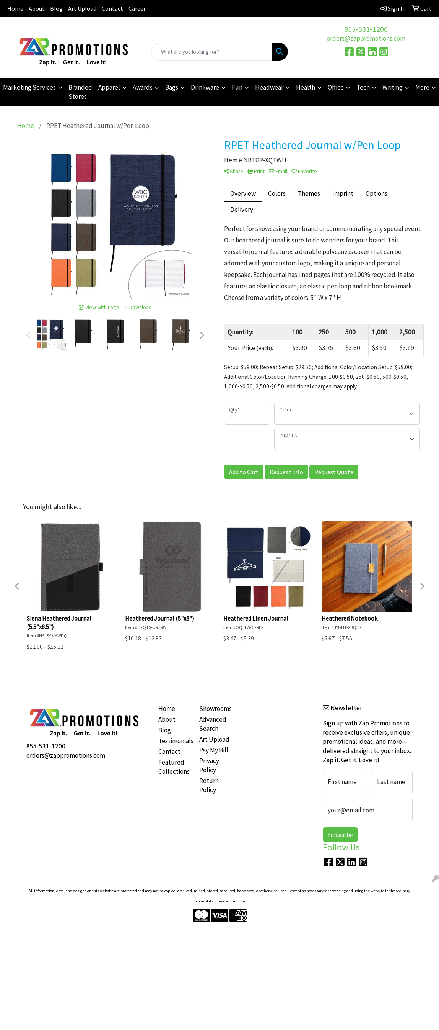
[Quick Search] (211, 52)
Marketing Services (29, 87)
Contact (112, 8)
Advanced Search (212, 724)
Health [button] (305, 87)
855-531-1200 (366, 29)
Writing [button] (392, 87)
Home (15, 8)
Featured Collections (174, 767)
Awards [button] (143, 87)
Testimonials (174, 741)
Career (137, 8)
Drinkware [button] (205, 87)
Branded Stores (80, 92)
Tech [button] (363, 87)
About (37, 8)
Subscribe (340, 834)
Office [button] (336, 87)
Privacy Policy (209, 765)
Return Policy (209, 785)
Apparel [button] (109, 87)
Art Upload (82, 8)
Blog (56, 8)
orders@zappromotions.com (366, 38)
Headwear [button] (269, 87)
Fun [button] (237, 87)
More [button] (422, 87)
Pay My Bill (213, 750)
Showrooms (215, 708)
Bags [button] (171, 87)
